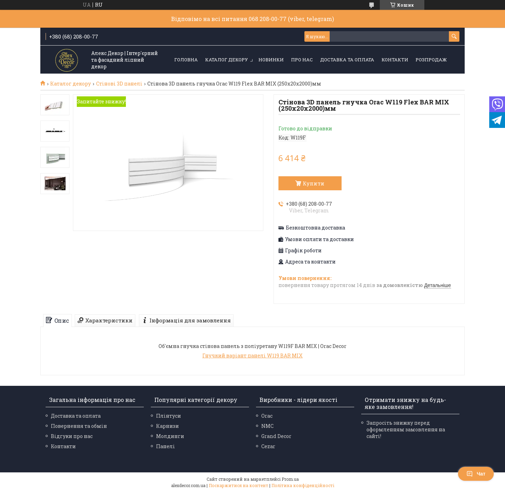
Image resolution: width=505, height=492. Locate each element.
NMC (267, 426)
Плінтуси (168, 415)
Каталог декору (226, 59)
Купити (313, 183)
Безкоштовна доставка (315, 228)
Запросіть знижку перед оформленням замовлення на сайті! (405, 429)
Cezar (268, 446)
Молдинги (170, 436)
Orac (266, 415)
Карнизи (167, 426)
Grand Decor (276, 436)
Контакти (395, 59)
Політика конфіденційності (302, 485)
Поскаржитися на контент (238, 485)
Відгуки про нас (72, 436)
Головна (186, 59)
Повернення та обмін (79, 426)
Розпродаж (431, 59)
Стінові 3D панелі (119, 84)
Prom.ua (290, 479)
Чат (475, 474)
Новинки (271, 59)
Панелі (165, 446)
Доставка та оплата (347, 59)
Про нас (302, 59)
